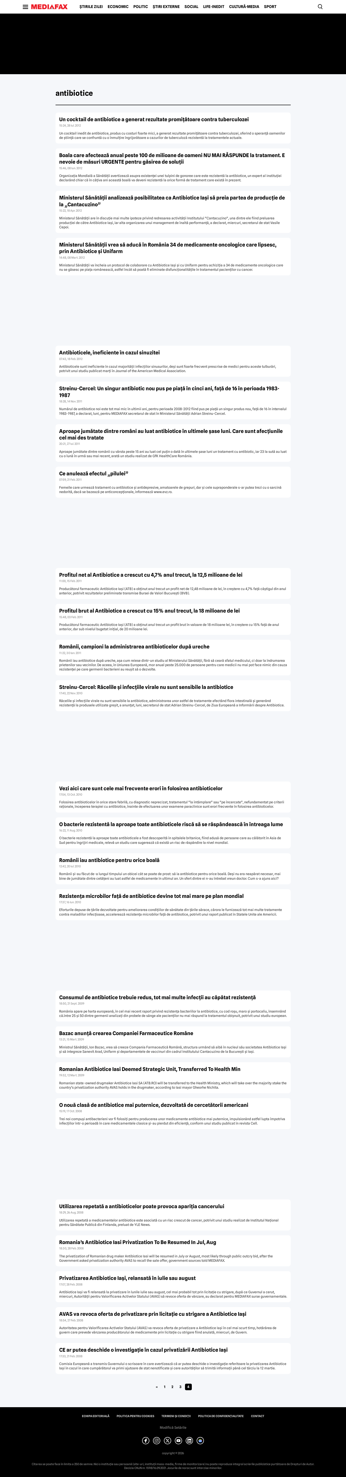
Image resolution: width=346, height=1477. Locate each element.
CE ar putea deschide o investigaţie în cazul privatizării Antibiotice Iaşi (143, 1350)
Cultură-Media (244, 7)
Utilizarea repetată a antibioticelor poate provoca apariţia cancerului (141, 1206)
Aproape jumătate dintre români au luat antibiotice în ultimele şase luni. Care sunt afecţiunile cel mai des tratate (171, 434)
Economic (118, 7)
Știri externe (166, 7)
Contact (257, 1416)
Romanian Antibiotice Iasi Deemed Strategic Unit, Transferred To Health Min (150, 1069)
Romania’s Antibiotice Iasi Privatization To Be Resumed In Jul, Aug (137, 1242)
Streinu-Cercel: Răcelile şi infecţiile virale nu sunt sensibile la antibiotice (146, 687)
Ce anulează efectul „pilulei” (93, 474)
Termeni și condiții (176, 1416)
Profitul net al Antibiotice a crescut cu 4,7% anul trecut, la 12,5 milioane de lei (150, 575)
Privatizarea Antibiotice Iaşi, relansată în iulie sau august (127, 1278)
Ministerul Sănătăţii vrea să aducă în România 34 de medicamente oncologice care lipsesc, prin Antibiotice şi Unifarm (167, 248)
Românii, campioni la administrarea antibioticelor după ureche (134, 647)
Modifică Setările (173, 1427)
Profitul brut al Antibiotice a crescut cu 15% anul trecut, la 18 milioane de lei (149, 611)
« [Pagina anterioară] (157, 1387)
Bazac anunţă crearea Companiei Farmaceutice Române (126, 1033)
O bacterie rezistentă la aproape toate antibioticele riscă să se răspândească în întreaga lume (171, 824)
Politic (140, 7)
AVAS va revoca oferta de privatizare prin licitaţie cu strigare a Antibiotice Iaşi (152, 1314)
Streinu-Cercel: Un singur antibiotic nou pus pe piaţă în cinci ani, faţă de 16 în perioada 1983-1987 (169, 391)
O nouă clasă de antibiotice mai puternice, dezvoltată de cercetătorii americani (153, 1105)
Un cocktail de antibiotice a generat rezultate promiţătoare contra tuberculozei (154, 119)
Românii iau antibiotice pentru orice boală (109, 860)
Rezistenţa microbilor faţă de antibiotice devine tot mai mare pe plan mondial (151, 896)
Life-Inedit (213, 7)
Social (191, 7)
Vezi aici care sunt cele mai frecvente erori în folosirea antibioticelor (141, 788)
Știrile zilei (91, 7)
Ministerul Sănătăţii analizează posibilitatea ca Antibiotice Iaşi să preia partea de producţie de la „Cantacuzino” (172, 201)
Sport (270, 7)
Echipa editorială (95, 1416)
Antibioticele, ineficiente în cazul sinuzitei (109, 353)
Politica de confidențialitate (221, 1416)
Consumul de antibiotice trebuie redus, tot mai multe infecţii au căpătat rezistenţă (157, 997)
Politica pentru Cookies (135, 1416)
